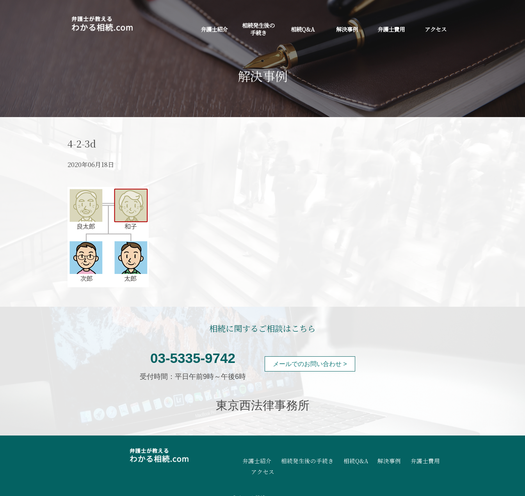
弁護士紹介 (214, 29)
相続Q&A (303, 29)
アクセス (436, 29)
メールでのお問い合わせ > (310, 364)
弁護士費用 (391, 29)
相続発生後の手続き (258, 29)
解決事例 (347, 29)
